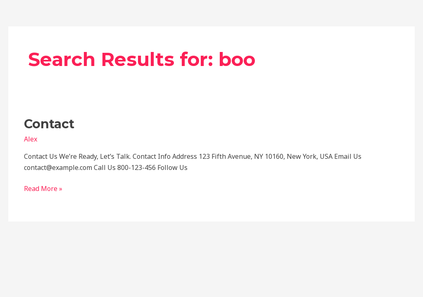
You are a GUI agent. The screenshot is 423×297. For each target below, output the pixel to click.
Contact (49, 124)
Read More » (43, 188)
